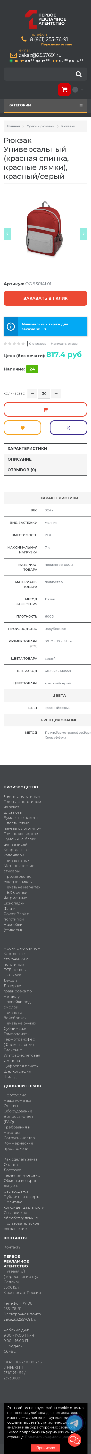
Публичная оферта (22, 1196)
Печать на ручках (20, 1023)
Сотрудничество (19, 1138)
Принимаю (45, 1448)
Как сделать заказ (20, 1159)
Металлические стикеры (19, 868)
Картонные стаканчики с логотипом (16, 959)
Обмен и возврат (20, 1180)
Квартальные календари (16, 852)
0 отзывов (37, 343)
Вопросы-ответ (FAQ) (18, 1119)
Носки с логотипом (22, 948)
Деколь (10, 980)
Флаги (10, 908)
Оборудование (18, 1111)
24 (32, 369)
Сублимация (16, 1028)
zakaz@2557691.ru (40, 55)
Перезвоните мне (56, 44)
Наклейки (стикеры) (13, 927)
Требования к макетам (17, 1130)
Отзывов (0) (22, 470)
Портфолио (15, 1095)
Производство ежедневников (18, 879)
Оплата (11, 1164)
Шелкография (17, 1071)
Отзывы (11, 1105)
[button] (74, 1440)
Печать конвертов (21, 833)
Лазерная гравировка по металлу (18, 991)
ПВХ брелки (15, 892)
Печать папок (16, 860)
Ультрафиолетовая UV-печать (22, 1058)
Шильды (11, 1076)
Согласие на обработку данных (21, 1215)
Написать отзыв (64, 343)
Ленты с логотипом (22, 796)
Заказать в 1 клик (46, 298)
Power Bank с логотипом (16, 916)
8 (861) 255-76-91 (49, 39)
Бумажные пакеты (21, 817)
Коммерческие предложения (18, 1146)
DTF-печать (14, 969)
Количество (14, 393)
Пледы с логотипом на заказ (22, 804)
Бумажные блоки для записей (20, 842)
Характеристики (27, 448)
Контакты (12, 1247)
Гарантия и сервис (22, 1175)
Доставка (12, 1170)
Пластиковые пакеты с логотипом (23, 826)
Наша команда (17, 1100)
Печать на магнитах (22, 887)
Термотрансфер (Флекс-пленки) (19, 1042)
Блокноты (13, 812)
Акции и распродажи (16, 1189)
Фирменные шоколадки (15, 900)
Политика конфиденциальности (23, 1205)
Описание (20, 459)
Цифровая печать (21, 1066)
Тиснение (13, 1050)
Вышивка (12, 975)
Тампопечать (16, 1034)
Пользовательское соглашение (21, 1226)
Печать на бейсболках (15, 1015)
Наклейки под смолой (17, 1004)
